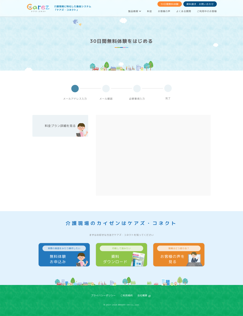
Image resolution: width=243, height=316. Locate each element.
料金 (149, 11)
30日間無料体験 (170, 4)
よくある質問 (183, 11)
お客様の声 (164, 11)
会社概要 (142, 295)
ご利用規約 (126, 295)
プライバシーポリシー (103, 295)
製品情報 (134, 11)
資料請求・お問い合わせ (200, 4)
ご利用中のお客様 (207, 11)
